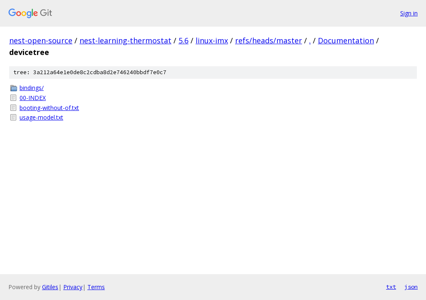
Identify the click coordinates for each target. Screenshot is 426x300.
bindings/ (32, 88)
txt (391, 286)
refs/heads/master (268, 40)
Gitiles (50, 287)
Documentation (346, 40)
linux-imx (212, 40)
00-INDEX (33, 98)
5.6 (183, 40)
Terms (96, 287)
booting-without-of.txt (49, 108)
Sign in (409, 13)
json (411, 286)
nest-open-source (40, 40)
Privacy (72, 287)
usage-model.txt (41, 117)
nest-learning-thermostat (125, 40)
